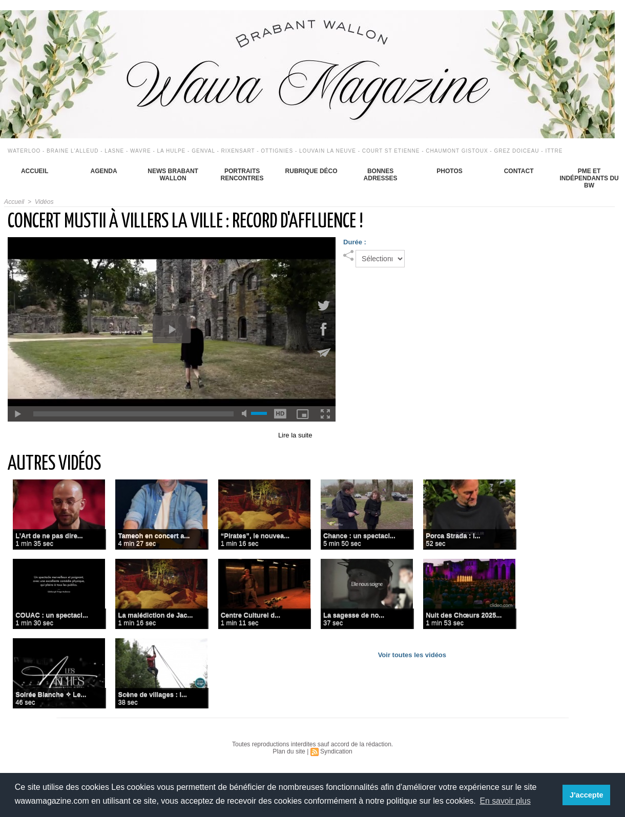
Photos (449, 171)
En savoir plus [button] (505, 801)
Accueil (34, 171)
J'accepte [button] (586, 795)
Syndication (336, 751)
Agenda (104, 171)
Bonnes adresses (381, 174)
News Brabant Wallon (173, 174)
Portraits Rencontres (242, 174)
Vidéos (43, 201)
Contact (519, 171)
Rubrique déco (311, 171)
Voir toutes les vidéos (412, 655)
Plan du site (289, 751)
